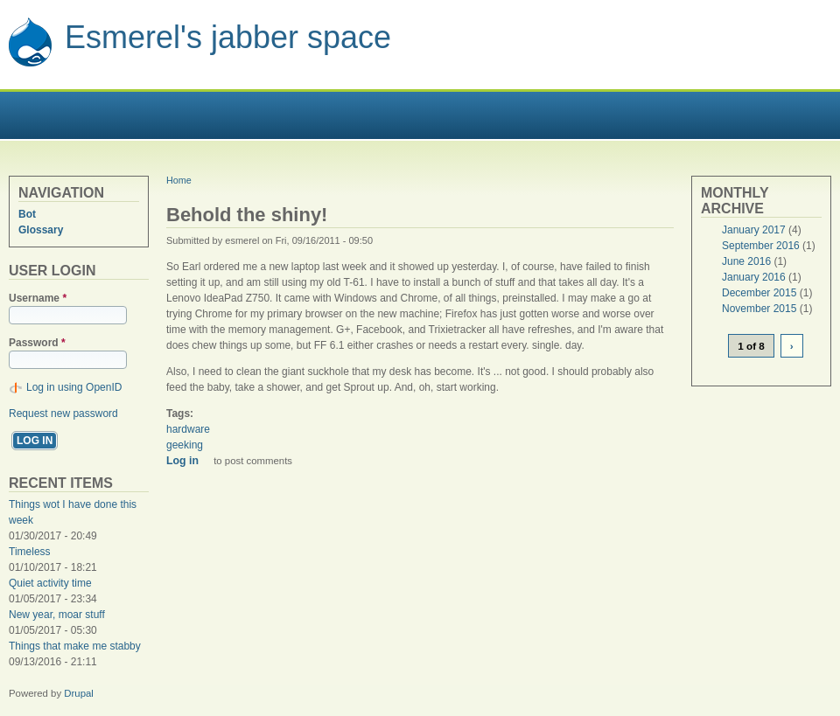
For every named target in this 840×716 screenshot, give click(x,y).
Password (37, 343)
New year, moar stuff (57, 614)
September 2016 (761, 246)
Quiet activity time (50, 583)
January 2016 (754, 277)
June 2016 (746, 261)
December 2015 (759, 293)
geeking (184, 445)
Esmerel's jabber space (228, 37)
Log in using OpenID (74, 387)
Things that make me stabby (75, 646)
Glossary (40, 230)
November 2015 (759, 308)
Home (179, 180)
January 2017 (754, 230)
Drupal (79, 693)
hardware (188, 429)
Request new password (63, 413)
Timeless (30, 552)
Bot (27, 214)
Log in (182, 461)
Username (37, 298)
